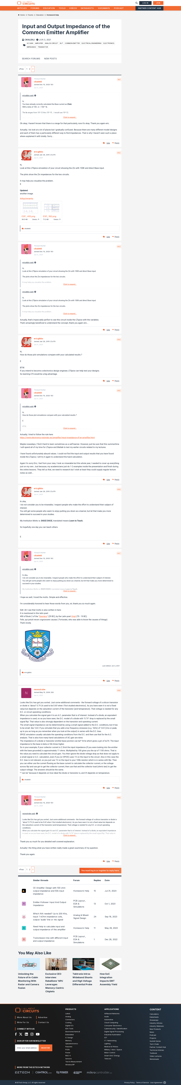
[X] (20, 1034)
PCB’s (67, 1050)
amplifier (39, 43)
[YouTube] (37, 1034)
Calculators (154, 1014)
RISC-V (68, 1056)
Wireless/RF (70, 1065)
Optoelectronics (71, 1044)
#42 (118, 153)
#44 (118, 340)
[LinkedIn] (26, 1034)
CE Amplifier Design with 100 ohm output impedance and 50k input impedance (49, 891)
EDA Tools (69, 1029)
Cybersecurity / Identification (115, 1029)
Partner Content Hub (149, 8)
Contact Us (43, 1022)
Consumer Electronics (113, 1026)
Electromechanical (72, 1032)
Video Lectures (156, 1056)
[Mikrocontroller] (99, 1072)
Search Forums (31, 58)
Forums (35, 8)
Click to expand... (70, 117)
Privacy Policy (129, 1082)
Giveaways (104, 8)
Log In (145, 3)
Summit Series (155, 1041)
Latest (67, 1014)
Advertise (42, 1017)
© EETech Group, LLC (23, 1082)
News (152, 1032)
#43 (118, 246)
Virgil (73, 616)
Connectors (70, 1020)
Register (45, 1048)
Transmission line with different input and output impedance (50, 939)
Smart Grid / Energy (112, 1056)
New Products (155, 1029)
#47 (118, 553)
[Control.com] (43, 1072)
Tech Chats (154, 1044)
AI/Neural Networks (112, 1014)
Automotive (108, 1020)
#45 (118, 391)
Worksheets (154, 1059)
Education (49, 8)
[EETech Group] (22, 1072)
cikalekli (30, 39)
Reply (117, 143)
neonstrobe (39, 689)
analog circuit (51, 43)
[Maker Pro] (77, 1072)
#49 (118, 798)
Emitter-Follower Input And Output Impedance (49, 903)
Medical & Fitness (111, 1047)
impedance (31, 47)
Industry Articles (156, 1023)
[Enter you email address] (27, 1047)
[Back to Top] (164, 1082)
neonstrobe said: (28, 814)
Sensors (68, 1059)
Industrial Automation (112, 1035)
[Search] (136, 3)
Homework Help (81, 891)
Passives (68, 1047)
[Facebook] (16, 1034)
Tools (62, 8)
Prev (22, 69)
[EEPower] (62, 1072)
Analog (68, 1017)
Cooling (68, 1023)
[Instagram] (31, 1034)
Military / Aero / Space (113, 1050)
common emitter (72, 43)
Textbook (153, 1053)
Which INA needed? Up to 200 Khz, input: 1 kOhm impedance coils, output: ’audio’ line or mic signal (50, 916)
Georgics (43, 616)
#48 (118, 690)
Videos (73, 8)
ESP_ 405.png (28, 216)
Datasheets (87, 8)
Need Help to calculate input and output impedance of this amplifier (49, 928)
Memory (68, 1041)
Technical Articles (157, 1050)
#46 (118, 489)
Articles (22, 8)
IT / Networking (110, 1041)
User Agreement (156, 1082)
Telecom (107, 1059)
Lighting (107, 1044)
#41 (119, 79)
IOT (105, 1038)
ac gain (30, 43)
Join (158, 3)
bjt (61, 43)
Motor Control (109, 1053)
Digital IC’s (69, 1026)
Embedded (69, 1035)
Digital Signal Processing (114, 1032)
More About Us (24, 1017)
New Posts (50, 58)
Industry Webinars (157, 1026)
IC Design (69, 1038)
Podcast (119, 8)
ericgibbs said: (28, 96)
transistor (43, 47)
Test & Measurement (73, 1062)
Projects (153, 1038)
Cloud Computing (111, 1023)
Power (67, 1053)
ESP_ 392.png (49, 216)
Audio (106, 1017)
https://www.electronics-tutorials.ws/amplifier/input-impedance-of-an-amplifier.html (57, 437)
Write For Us (23, 1022)
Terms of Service (142, 1082)
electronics (108, 43)
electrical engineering (91, 43)
